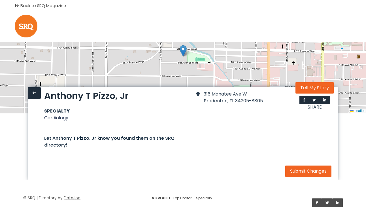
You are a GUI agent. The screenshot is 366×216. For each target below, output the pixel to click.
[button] (183, 51)
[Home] (26, 26)
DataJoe (72, 198)
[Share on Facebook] (304, 100)
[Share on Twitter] (314, 100)
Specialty (204, 198)
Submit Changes (308, 171)
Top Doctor (182, 198)
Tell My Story (314, 87)
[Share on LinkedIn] (325, 100)
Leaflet (357, 111)
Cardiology (56, 118)
